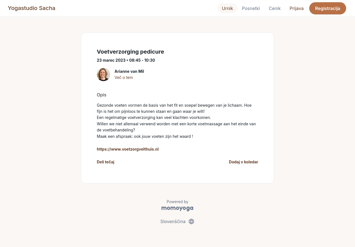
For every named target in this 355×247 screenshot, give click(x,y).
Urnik (227, 8)
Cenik (275, 8)
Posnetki (251, 8)
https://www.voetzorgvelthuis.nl (128, 149)
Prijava (297, 8)
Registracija (327, 8)
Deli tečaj (105, 161)
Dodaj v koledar (243, 161)
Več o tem (124, 77)
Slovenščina (177, 221)
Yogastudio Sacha (31, 8)
